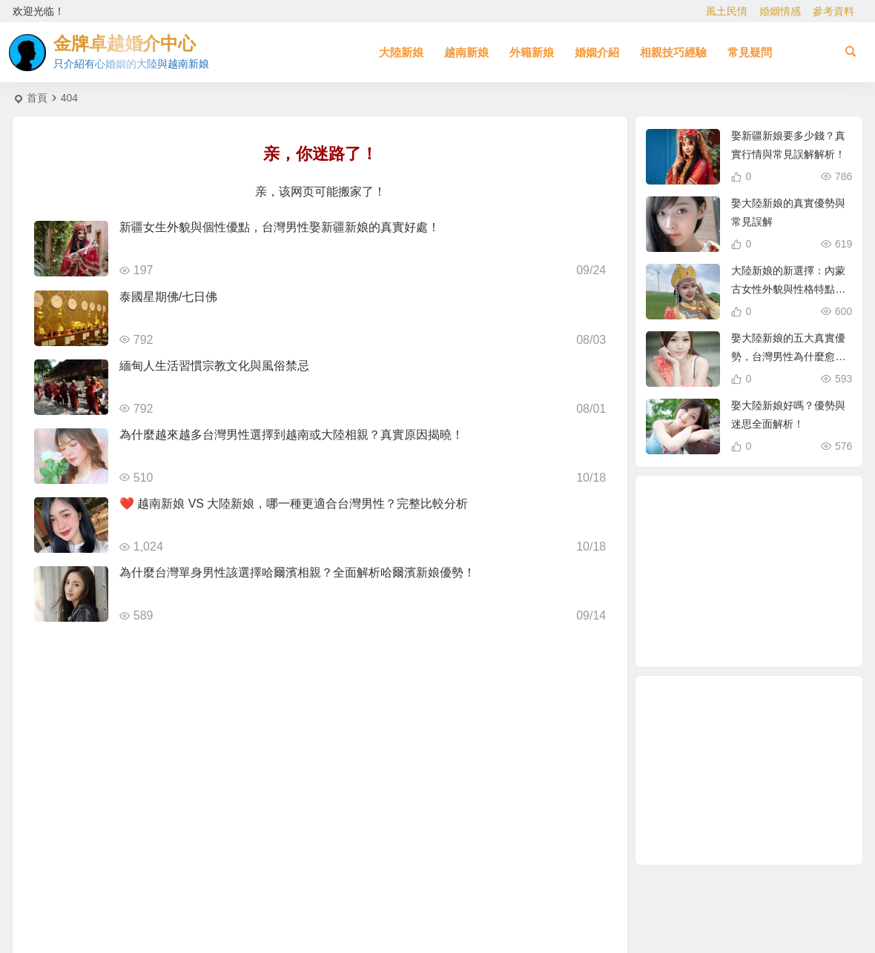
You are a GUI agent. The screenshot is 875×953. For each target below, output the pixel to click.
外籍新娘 (531, 52)
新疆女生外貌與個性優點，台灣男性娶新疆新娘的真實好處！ (279, 227)
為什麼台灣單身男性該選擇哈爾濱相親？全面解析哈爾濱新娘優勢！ (297, 572)
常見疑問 (749, 52)
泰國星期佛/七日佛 (168, 296)
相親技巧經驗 (673, 52)
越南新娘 (466, 52)
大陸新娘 (401, 52)
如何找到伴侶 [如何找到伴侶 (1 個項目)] (775, 520)
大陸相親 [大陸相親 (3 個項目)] (784, 555)
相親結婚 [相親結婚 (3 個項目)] (766, 611)
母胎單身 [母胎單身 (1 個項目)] (751, 574)
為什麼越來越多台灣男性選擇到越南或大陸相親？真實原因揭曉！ (291, 434)
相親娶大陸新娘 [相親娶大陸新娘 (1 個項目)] (747, 635)
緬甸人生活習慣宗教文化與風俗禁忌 (214, 365)
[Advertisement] (749, 770)
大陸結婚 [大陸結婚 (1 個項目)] (801, 591)
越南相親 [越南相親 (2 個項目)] (698, 574)
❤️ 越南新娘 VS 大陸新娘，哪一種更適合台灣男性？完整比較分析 (294, 503)
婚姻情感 (780, 11)
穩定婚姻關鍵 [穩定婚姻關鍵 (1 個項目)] (705, 618)
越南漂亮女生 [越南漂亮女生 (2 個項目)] (783, 534)
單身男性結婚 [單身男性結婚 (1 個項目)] (736, 511)
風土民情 (726, 11)
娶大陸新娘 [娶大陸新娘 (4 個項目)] (725, 605)
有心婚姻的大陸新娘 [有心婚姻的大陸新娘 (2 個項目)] (735, 542)
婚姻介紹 (597, 52)
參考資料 (833, 11)
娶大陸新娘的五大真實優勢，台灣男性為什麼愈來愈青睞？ (788, 356)
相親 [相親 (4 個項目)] (783, 627)
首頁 (37, 98)
